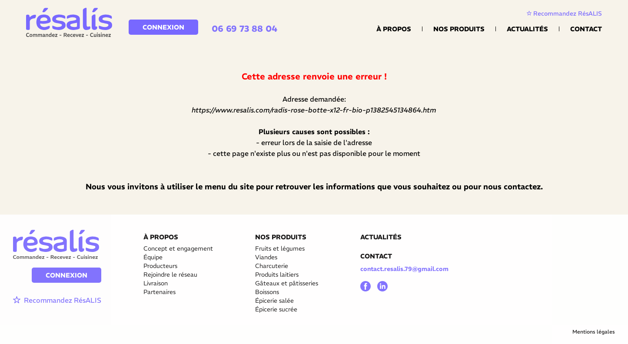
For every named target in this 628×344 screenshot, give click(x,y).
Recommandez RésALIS (564, 13)
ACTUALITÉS (381, 237)
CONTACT (376, 256)
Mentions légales (593, 331)
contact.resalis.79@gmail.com (404, 269)
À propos (393, 29)
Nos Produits (459, 29)
